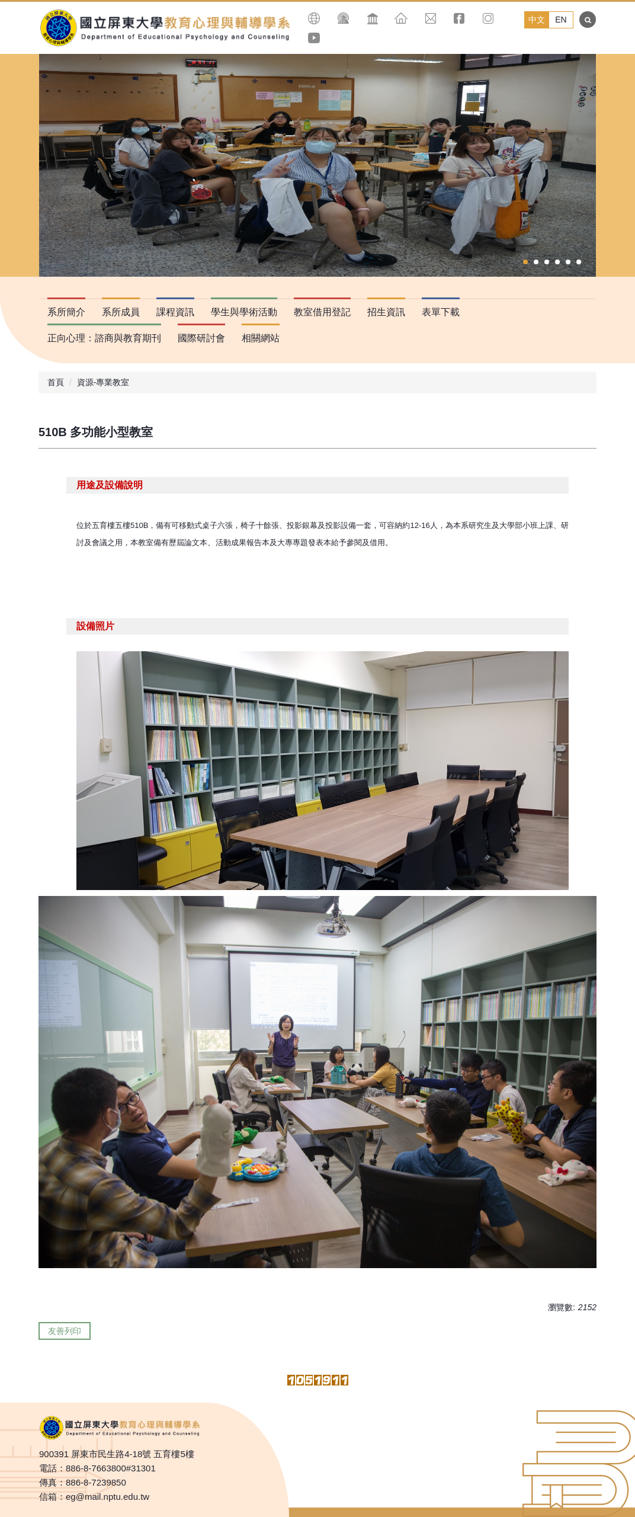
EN (560, 19)
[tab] (525, 262)
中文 (536, 19)
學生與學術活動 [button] (244, 312)
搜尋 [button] (587, 19)
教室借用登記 (322, 312)
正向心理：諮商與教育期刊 (104, 338)
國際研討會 (201, 338)
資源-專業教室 (103, 382)
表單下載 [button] (441, 312)
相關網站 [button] (261, 338)
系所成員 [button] (121, 312)
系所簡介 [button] (66, 312)
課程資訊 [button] (175, 312)
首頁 (55, 382)
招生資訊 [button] (386, 312)
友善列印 (64, 1331)
